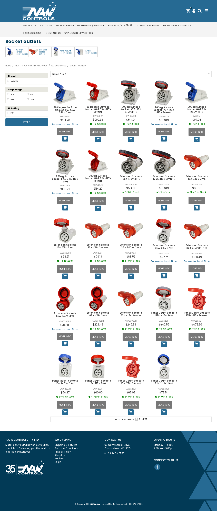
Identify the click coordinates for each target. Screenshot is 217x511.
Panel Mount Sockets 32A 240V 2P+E (164, 382)
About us (60, 455)
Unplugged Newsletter (78, 33)
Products (29, 25)
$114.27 (98, 189)
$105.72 (65, 189)
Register (59, 458)
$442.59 (164, 325)
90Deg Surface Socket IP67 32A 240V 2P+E (197, 109)
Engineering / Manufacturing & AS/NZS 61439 (104, 25)
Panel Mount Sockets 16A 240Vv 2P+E (65, 382)
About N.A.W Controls (176, 25)
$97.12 (164, 257)
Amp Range (15, 89)
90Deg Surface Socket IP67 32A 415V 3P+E (65, 179)
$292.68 (98, 120)
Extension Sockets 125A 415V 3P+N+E (164, 178)
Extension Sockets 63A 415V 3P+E (98, 314)
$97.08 (196, 120)
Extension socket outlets (43, 52)
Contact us (53, 33)
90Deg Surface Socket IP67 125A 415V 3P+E (131, 109)
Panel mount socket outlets (66, 52)
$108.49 (197, 257)
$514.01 (130, 120)
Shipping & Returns (66, 445)
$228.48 (98, 325)
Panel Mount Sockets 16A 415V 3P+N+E (131, 382)
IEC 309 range (58, 65)
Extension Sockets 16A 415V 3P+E (65, 246)
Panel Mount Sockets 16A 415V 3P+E (98, 382)
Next (144, 419)
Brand (12, 76)
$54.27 (65, 392)
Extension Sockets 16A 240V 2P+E (197, 178)
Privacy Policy (63, 451)
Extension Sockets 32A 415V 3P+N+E (197, 247)
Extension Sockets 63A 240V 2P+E (65, 315)
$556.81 (164, 120)
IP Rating (13, 108)
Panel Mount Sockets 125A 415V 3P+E (164, 314)
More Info (65, 131)
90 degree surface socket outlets (22, 52)
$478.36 (196, 325)
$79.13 (98, 257)
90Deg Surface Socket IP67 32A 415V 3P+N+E (98, 178)
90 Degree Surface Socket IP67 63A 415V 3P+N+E (98, 109)
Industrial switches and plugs (31, 65)
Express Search (32, 33)
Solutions (46, 25)
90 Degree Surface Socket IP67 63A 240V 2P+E (65, 110)
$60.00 (196, 188)
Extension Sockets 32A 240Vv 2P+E (131, 246)
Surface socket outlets (91, 52)
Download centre (147, 25)
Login (58, 462)
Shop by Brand (65, 25)
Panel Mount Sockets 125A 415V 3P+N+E (197, 314)
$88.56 (130, 257)
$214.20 (65, 120)
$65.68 (130, 392)
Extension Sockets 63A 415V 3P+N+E (131, 314)
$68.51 (65, 257)
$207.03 (65, 325)
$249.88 (131, 325)
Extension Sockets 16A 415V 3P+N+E (98, 246)
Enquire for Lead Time (65, 124)
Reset (26, 122)
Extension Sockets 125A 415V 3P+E (131, 178)
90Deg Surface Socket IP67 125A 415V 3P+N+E (164, 110)
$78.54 (164, 392)
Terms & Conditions (66, 448)
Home (8, 65)
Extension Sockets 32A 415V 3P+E (164, 247)
